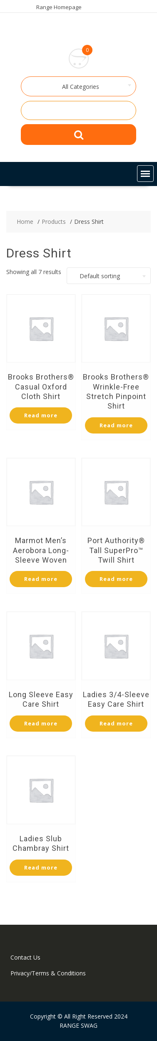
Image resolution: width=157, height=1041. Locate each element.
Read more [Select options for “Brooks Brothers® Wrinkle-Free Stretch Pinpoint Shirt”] (116, 425)
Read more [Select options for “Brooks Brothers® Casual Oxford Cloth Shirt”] (40, 415)
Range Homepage (59, 7)
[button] (145, 173)
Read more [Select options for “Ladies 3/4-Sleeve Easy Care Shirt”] (116, 723)
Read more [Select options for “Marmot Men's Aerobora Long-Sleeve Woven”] (40, 579)
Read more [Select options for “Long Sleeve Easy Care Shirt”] (40, 723)
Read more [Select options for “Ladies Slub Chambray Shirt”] (40, 867)
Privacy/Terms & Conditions (48, 973)
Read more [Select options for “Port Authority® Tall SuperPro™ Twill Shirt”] (116, 579)
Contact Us (25, 957)
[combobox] (79, 86)
